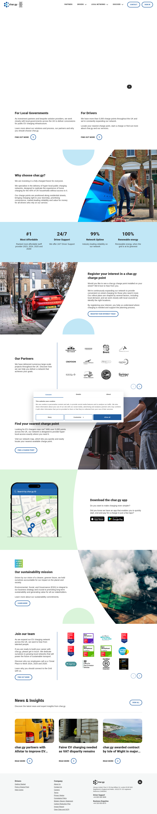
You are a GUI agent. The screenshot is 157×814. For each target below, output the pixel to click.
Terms (56, 793)
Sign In (147, 5)
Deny (50, 417)
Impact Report (59, 807)
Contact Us (58, 787)
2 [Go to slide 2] (114, 87)
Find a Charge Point (22, 787)
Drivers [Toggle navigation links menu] (82, 4)
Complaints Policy (60, 798)
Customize (78, 417)
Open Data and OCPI (61, 809)
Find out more (33, 73)
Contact (133, 5)
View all (135, 702)
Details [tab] (78, 394)
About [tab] (108, 394)
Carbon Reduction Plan (62, 804)
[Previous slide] (133, 386)
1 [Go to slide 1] (107, 87)
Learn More (22, 603)
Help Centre (19, 790)
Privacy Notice (59, 795)
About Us (57, 784)
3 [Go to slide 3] (122, 87)
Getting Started (20, 784)
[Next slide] (139, 386)
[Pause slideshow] (100, 86)
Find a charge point (26, 450)
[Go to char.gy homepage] (10, 4)
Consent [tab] (48, 394)
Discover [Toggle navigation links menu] (118, 4)
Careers (57, 790)
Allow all (107, 417)
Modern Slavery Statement (63, 801)
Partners (68, 4)
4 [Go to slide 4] (129, 87)
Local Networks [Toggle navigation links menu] (99, 4)
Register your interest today (103, 314)
